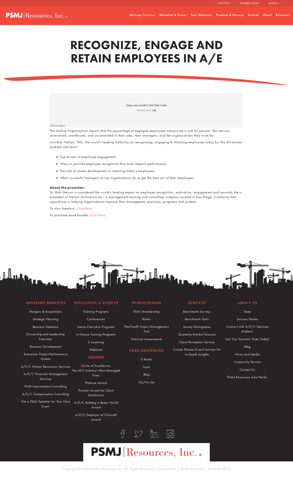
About (267, 15)
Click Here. (85, 208)
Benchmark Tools (197, 319)
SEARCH (273, 3)
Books (146, 319)
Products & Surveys (230, 15)
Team (247, 311)
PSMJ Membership (146, 311)
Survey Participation (197, 326)
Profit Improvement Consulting (45, 392)
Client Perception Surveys (197, 342)
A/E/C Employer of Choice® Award (96, 418)
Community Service (247, 362)
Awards (253, 15)
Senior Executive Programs (96, 326)
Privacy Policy (166, 471)
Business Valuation (45, 326)
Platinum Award (96, 383)
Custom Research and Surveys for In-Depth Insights (197, 351)
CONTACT (224, 3)
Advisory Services (142, 15)
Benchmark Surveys (197, 311)
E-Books (147, 359)
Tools (146, 367)
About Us (247, 302)
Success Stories (247, 319)
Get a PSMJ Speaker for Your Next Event (46, 414)
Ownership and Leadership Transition (45, 336)
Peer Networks (201, 15)
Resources (283, 15)
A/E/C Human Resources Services (45, 369)
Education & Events (172, 15)
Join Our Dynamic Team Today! (247, 339)
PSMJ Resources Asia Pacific (247, 377)
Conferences (96, 319)
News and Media (247, 354)
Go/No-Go (146, 382)
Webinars (96, 349)
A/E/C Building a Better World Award (96, 405)
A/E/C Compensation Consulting (45, 402)
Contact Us (247, 369)
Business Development (45, 346)
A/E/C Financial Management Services (45, 382)
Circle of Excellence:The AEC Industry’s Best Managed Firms (96, 370)
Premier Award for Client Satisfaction (96, 393)
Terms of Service (193, 471)
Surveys (197, 302)
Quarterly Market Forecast (197, 334)
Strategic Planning (45, 319)
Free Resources (146, 350)
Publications (146, 302)
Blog (146, 375)
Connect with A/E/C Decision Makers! (247, 329)
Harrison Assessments (146, 339)
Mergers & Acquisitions (45, 311)
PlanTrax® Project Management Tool (146, 329)
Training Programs (96, 311)
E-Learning (96, 342)
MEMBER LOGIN (249, 3)
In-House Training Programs (96, 334)
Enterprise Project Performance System (46, 357)
